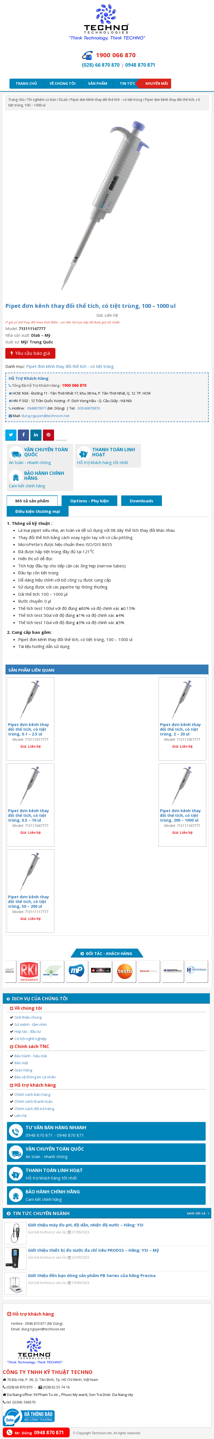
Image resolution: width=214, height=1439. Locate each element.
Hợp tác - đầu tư (27, 1031)
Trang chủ (26, 83)
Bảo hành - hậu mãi (30, 1055)
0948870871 (37, 408)
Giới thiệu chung (28, 1017)
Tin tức (129, 83)
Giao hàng (23, 1070)
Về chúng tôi (63, 83)
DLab (63, 99)
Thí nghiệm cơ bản (41, 99)
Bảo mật (21, 1062)
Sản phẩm (97, 83)
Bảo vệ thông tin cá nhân (35, 1076)
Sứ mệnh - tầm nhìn (30, 1024)
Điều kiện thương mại (37, 511)
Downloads (141, 500)
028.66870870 (88, 408)
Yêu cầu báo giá (30, 353)
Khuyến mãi (156, 83)
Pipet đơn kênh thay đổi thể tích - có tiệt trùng (106, 99)
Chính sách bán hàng (32, 1094)
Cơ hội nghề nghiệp (30, 1038)
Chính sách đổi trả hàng (34, 1108)
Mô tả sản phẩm (32, 500)
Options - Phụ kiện (89, 500)
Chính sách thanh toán (33, 1101)
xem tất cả (198, 1213)
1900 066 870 (74, 385)
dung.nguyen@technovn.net (45, 415)
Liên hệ (20, 1115)
